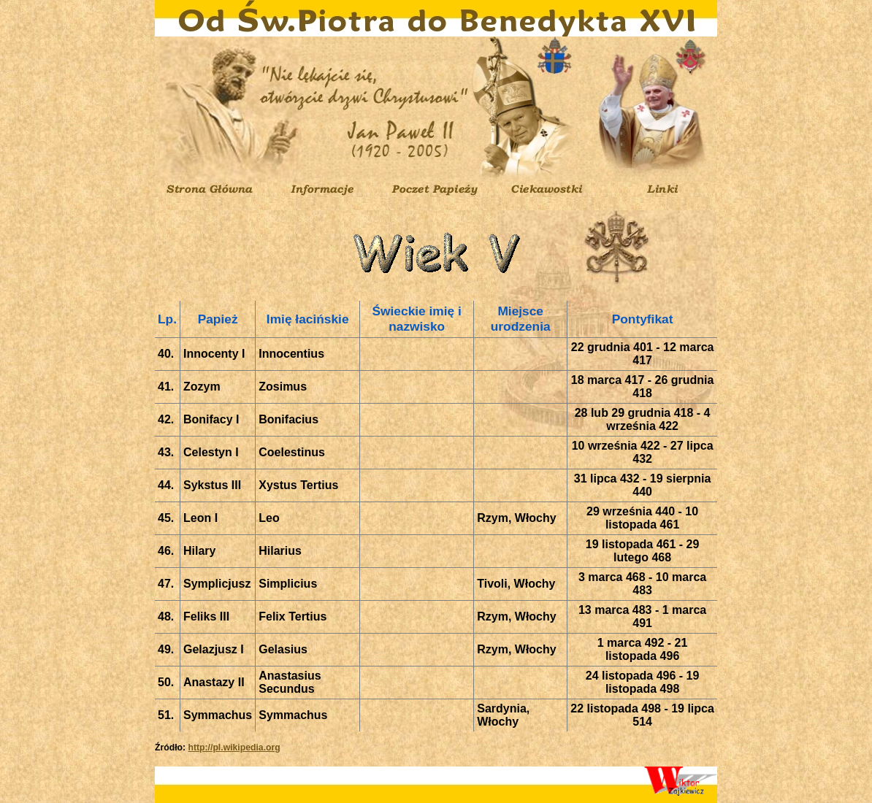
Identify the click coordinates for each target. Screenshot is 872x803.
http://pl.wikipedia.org (234, 747)
